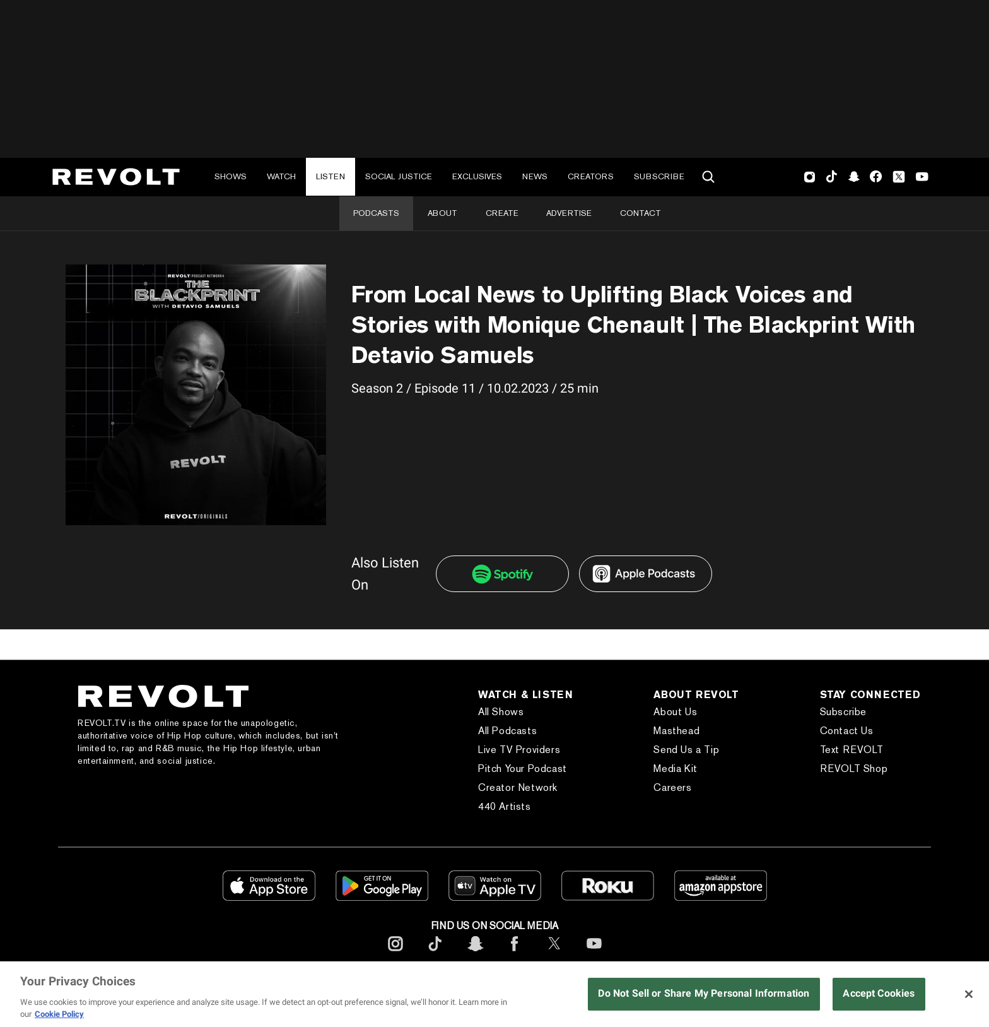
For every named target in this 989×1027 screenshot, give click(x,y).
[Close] (969, 994)
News (534, 176)
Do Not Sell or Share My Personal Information (703, 993)
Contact (640, 213)
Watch (281, 176)
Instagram (810, 177)
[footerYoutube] (594, 953)
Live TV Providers (519, 749)
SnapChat (854, 177)
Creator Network (518, 787)
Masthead (676, 730)
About (442, 213)
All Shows (501, 711)
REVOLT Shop (854, 768)
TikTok (832, 177)
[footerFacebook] (515, 953)
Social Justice (398, 176)
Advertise (569, 213)
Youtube (922, 178)
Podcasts (376, 213)
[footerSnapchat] (475, 953)
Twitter (899, 177)
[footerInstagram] (395, 953)
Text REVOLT (852, 749)
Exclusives (477, 176)
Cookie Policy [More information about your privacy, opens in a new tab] (59, 1014)
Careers (672, 787)
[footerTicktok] (435, 953)
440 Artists (504, 806)
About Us (675, 711)
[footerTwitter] (554, 953)
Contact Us (847, 730)
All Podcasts (507, 730)
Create (502, 213)
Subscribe (659, 176)
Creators (591, 176)
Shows (230, 176)
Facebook (876, 177)
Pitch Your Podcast (522, 768)
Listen (330, 176)
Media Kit (675, 768)
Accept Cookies (879, 993)
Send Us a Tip (686, 749)
